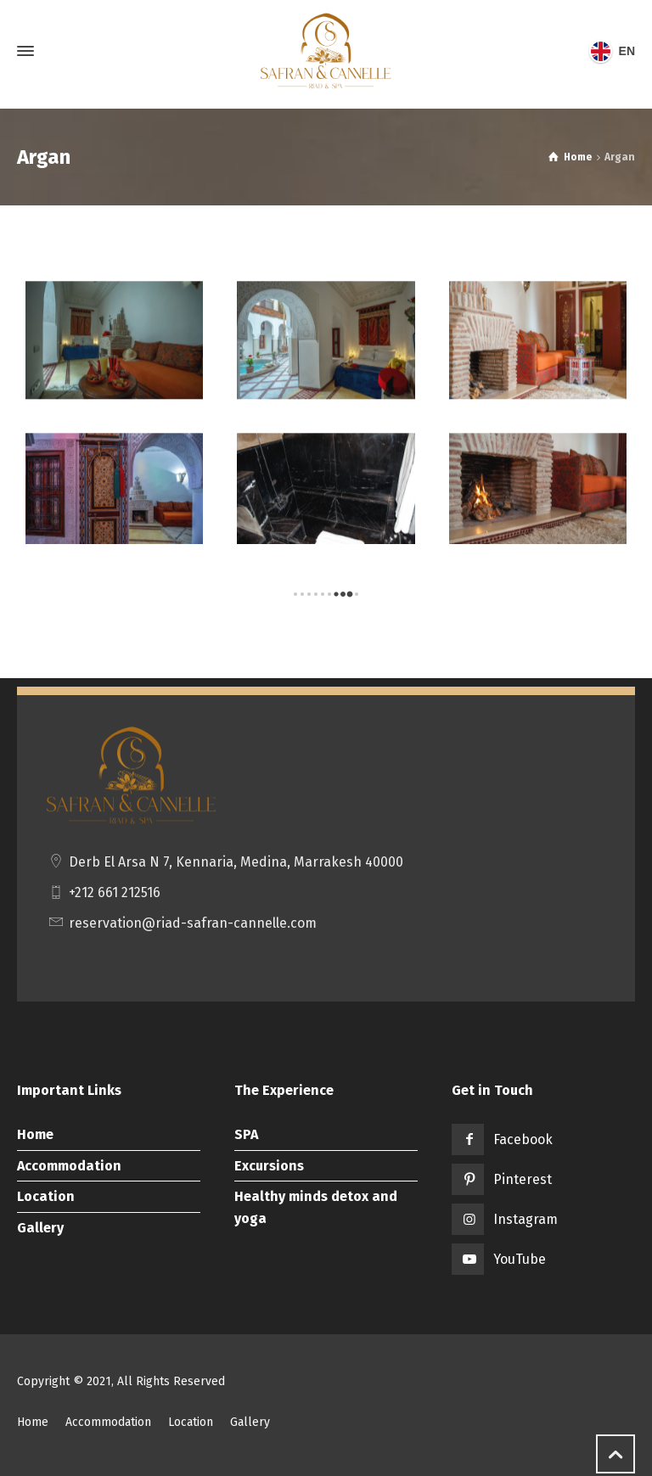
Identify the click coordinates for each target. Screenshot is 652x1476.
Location (46, 1196)
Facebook (523, 1139)
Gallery (40, 1228)
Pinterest (522, 1179)
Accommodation (69, 1165)
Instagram (525, 1219)
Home (35, 1134)
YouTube (519, 1259)
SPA (246, 1134)
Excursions (269, 1165)
